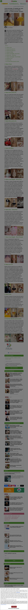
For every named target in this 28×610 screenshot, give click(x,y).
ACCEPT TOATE (14, 606)
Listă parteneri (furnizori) (3, 604)
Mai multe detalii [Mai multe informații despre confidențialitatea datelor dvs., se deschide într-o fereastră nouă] (18, 592)
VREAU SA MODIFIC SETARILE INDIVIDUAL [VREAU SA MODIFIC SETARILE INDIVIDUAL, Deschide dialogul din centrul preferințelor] (13, 608)
